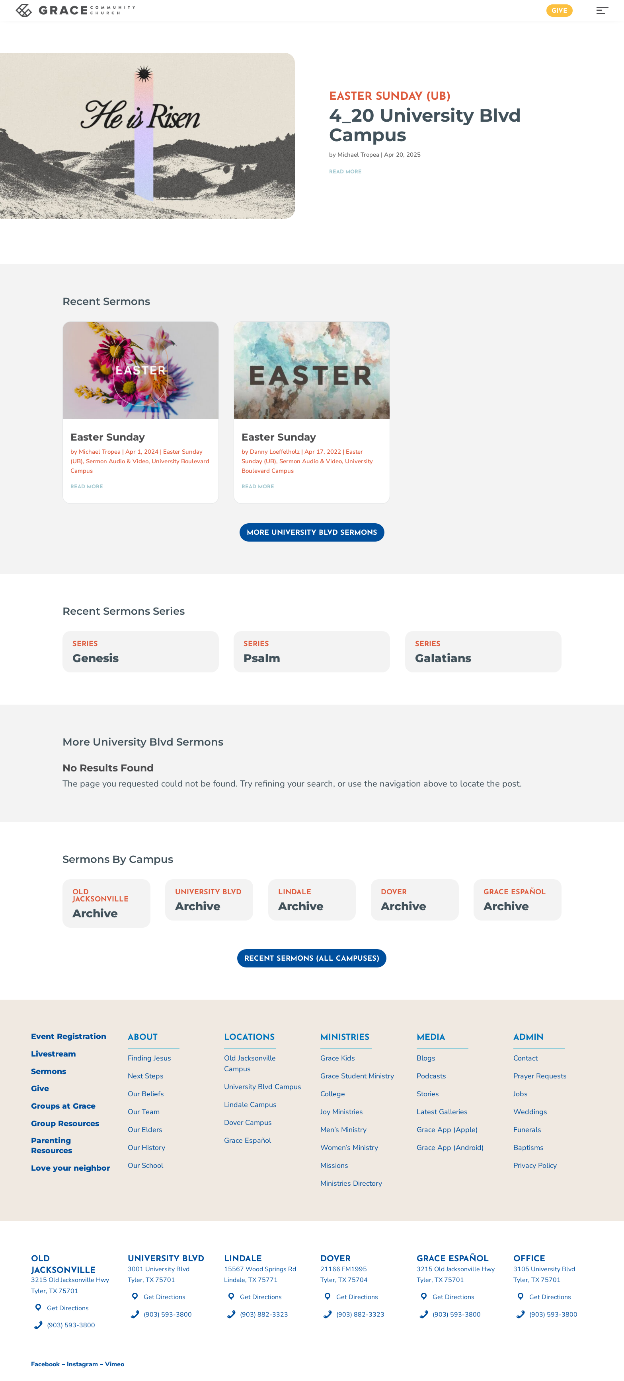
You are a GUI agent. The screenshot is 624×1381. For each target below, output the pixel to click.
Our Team (144, 1112)
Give (559, 11)
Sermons (48, 1071)
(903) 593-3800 (71, 1325)
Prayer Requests (540, 1076)
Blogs (426, 1058)
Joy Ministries (341, 1112)
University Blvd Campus (262, 1087)
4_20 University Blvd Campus (425, 125)
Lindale (294, 892)
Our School (145, 1165)
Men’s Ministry (343, 1129)
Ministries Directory (351, 1183)
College (332, 1094)
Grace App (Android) (450, 1147)
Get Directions (68, 1308)
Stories (428, 1094)
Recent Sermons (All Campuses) (311, 959)
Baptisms (528, 1147)
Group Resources (65, 1123)
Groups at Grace (63, 1106)
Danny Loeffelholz (275, 452)
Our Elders (145, 1129)
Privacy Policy (535, 1165)
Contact (525, 1058)
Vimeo (114, 1364)
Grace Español (515, 892)
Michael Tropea (358, 155)
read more (345, 172)
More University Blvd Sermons (312, 533)
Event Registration (68, 1036)
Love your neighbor (70, 1168)
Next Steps (146, 1076)
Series (85, 644)
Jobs (520, 1094)
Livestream (53, 1054)
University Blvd (208, 892)
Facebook (45, 1364)
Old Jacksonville (100, 896)
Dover (394, 892)
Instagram (82, 1364)
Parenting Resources (51, 1145)
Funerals (527, 1129)
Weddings (530, 1112)
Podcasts (431, 1076)
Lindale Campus (250, 1104)
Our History (146, 1147)
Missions (334, 1165)
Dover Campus (248, 1122)
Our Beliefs (146, 1094)
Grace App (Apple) (447, 1129)
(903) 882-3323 (264, 1314)
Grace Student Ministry (357, 1076)
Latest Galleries (442, 1112)
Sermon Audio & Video (117, 461)
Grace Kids (337, 1058)
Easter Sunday (107, 437)
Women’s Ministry (349, 1147)
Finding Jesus (149, 1058)
